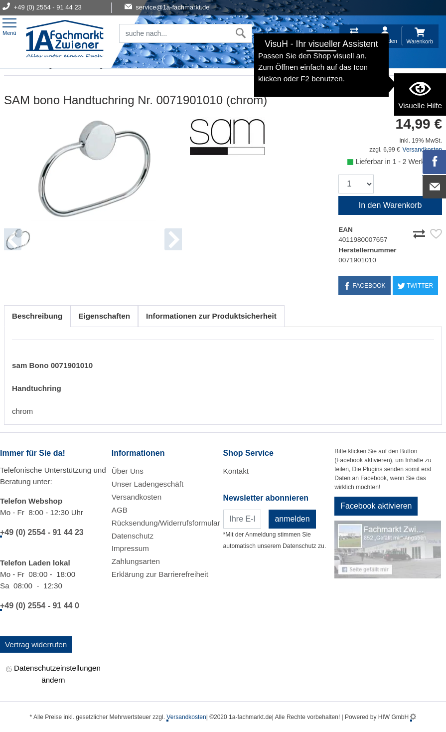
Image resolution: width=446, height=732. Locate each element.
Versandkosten (136, 497)
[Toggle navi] (9, 25)
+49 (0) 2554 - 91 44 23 (42, 532)
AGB (120, 510)
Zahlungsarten (136, 561)
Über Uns (128, 471)
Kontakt (236, 471)
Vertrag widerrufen (36, 644)
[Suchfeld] (174, 33)
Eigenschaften (104, 316)
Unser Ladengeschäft (147, 484)
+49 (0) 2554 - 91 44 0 (39, 605)
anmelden (292, 519)
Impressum (130, 548)
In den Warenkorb (390, 205)
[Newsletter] (242, 519)
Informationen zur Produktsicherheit (211, 316)
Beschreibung (37, 316)
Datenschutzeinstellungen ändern (53, 673)
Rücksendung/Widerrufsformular (166, 523)
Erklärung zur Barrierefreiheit (160, 574)
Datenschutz (132, 536)
